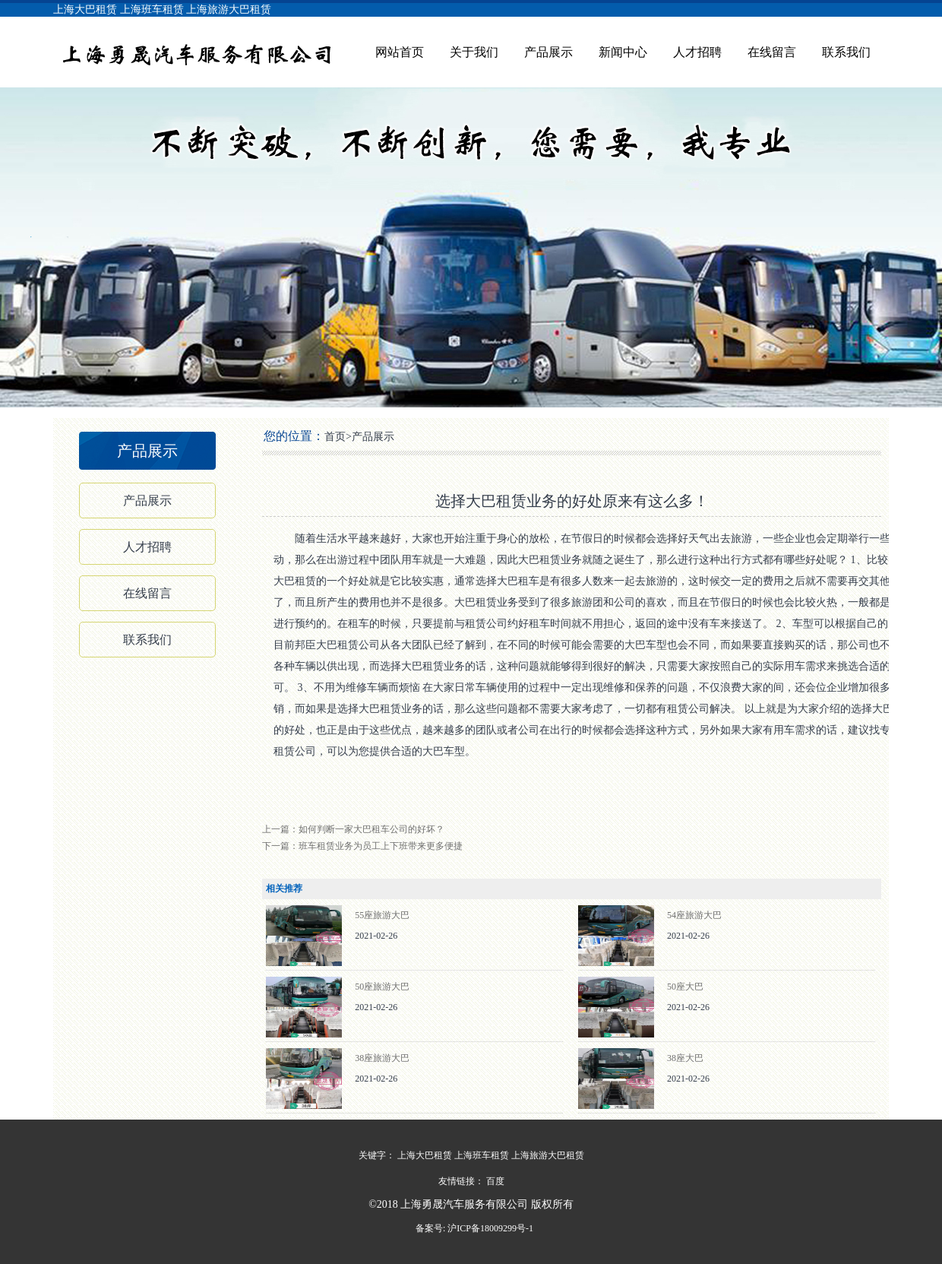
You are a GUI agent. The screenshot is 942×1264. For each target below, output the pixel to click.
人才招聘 (697, 52)
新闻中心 (623, 52)
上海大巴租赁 (85, 9)
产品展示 (548, 52)
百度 (495, 1181)
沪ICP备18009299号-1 (489, 1228)
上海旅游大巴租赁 (228, 9)
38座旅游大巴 (382, 1058)
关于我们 (474, 52)
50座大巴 (685, 986)
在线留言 (772, 52)
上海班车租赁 (152, 9)
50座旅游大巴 (382, 986)
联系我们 (846, 52)
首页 (335, 436)
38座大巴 (685, 1058)
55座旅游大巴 (382, 915)
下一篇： (362, 846)
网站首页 (399, 52)
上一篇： (353, 829)
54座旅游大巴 (694, 915)
